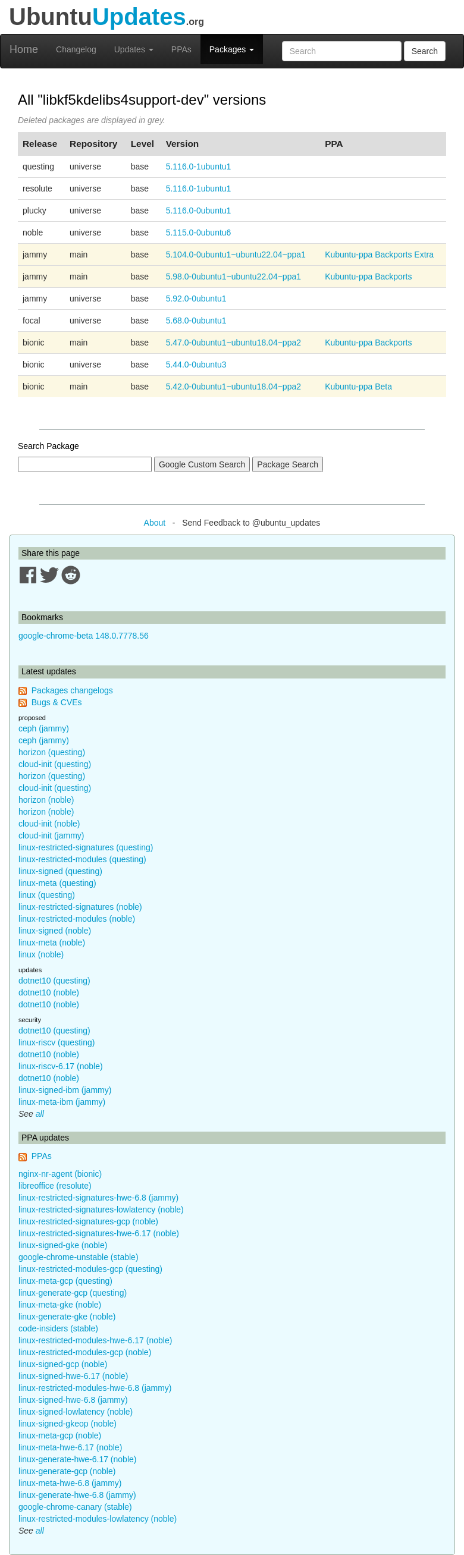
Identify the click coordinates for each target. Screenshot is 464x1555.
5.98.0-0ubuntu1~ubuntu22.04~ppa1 (233, 276)
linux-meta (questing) (57, 883)
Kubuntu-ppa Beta (358, 386)
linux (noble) (41, 954)
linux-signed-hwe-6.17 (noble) (73, 1376)
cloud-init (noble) (49, 823)
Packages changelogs (72, 690)
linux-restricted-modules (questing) (82, 859)
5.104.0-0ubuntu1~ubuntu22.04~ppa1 (236, 254)
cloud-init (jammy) (51, 835)
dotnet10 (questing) (54, 980)
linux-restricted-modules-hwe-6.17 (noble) (95, 1340)
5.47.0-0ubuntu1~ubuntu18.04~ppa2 (233, 342)
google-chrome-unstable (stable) (78, 1257)
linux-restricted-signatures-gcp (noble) (88, 1221)
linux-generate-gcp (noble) (66, 1471)
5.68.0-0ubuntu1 (196, 320)
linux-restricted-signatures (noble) (80, 907)
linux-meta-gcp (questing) (65, 1281)
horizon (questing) (51, 752)
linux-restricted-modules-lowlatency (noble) (97, 1518)
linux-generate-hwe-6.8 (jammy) (77, 1495)
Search (425, 51)
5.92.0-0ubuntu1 (196, 298)
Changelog (76, 49)
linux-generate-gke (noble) (66, 1316)
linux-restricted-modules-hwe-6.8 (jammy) (95, 1388)
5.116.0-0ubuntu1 (198, 210)
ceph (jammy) (43, 728)
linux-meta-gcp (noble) (59, 1435)
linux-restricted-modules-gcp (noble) (84, 1352)
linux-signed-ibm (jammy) (64, 1090)
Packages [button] (231, 49)
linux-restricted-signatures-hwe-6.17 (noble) (98, 1233)
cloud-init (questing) (54, 764)
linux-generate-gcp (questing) (72, 1293)
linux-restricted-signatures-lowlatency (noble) (101, 1209)
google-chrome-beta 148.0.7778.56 (83, 635)
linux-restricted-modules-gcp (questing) (90, 1269)
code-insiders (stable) (58, 1328)
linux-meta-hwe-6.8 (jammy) (69, 1483)
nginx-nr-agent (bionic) (60, 1174)
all (40, 1114)
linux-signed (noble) (54, 930)
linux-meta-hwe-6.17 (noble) (70, 1447)
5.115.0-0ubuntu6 (198, 232)
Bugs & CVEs (57, 702)
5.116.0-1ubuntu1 (198, 166)
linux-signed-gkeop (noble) (67, 1423)
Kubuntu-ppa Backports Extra (379, 254)
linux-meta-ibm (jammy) (61, 1102)
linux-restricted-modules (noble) (76, 918)
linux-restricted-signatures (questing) (85, 847)
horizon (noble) (46, 800)
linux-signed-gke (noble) (62, 1245)
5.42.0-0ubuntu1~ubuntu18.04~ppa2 (233, 386)
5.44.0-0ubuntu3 (196, 364)
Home (24, 49)
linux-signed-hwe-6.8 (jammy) (73, 1400)
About (155, 522)
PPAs (181, 49)
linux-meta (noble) (51, 942)
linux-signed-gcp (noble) (62, 1364)
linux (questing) (46, 895)
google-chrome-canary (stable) (75, 1507)
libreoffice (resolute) (55, 1185)
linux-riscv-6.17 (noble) (60, 1066)
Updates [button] (133, 49)
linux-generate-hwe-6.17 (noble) (77, 1459)
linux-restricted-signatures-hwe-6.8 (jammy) (98, 1197)
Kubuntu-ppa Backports (368, 276)
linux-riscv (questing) (56, 1042)
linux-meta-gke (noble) (59, 1304)
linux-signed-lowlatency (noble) (75, 1411)
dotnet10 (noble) (48, 992)
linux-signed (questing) (60, 871)
